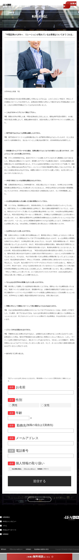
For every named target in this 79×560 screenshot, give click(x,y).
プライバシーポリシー (15, 549)
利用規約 (27, 549)
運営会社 (2, 549)
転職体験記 (5, 517)
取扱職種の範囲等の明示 (40, 549)
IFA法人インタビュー (8, 521)
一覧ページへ (39, 499)
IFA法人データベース (8, 530)
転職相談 (68, 6)
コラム (3, 526)
